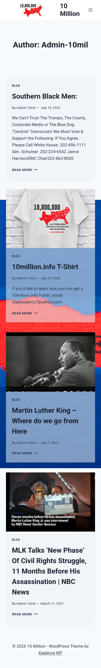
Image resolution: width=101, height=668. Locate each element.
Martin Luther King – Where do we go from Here (45, 420)
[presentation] (50, 218)
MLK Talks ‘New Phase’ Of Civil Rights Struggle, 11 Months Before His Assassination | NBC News (49, 571)
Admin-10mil (26, 108)
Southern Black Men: (44, 96)
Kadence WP (50, 652)
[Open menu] (90, 10)
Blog (16, 85)
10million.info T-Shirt (45, 267)
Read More (24, 170)
